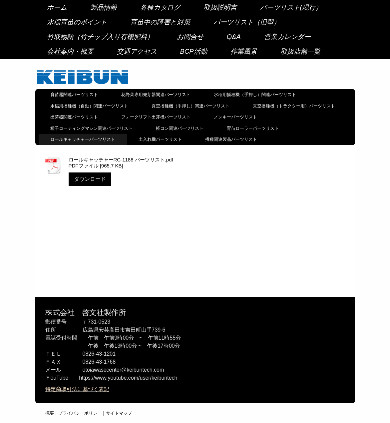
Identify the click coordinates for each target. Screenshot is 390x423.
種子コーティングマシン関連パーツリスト (91, 128)
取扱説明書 (220, 7)
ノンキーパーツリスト (235, 116)
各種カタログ (160, 7)
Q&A (234, 36)
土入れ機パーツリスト (160, 139)
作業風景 (243, 51)
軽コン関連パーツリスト (179, 128)
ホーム (57, 7)
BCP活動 (193, 51)
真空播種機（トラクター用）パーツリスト (294, 105)
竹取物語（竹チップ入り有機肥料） (100, 36)
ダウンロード (90, 179)
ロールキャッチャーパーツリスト (82, 139)
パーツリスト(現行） (291, 7)
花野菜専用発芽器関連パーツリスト (156, 94)
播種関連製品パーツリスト (231, 139)
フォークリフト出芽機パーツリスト (156, 116)
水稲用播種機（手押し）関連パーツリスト (255, 94)
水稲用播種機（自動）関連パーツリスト (89, 105)
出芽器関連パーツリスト (74, 116)
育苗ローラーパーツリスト (253, 128)
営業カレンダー (287, 36)
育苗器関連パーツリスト (74, 94)
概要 (49, 413)
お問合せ (190, 36)
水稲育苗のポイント (77, 22)
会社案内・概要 (70, 51)
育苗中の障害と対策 (160, 22)
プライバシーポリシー (80, 413)
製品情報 (103, 7)
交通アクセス (137, 51)
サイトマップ (119, 413)
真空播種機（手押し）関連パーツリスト (190, 105)
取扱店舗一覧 (300, 51)
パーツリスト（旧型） (246, 22)
